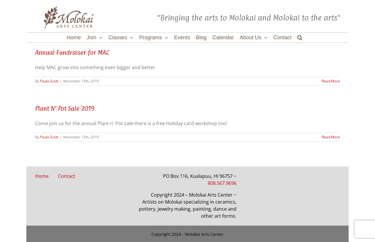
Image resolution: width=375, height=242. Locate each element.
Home (42, 176)
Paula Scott (49, 81)
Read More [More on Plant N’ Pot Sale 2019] (331, 136)
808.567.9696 (222, 183)
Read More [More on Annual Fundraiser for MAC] (331, 81)
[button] (299, 37)
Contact (66, 176)
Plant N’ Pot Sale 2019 (65, 108)
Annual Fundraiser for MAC (72, 52)
